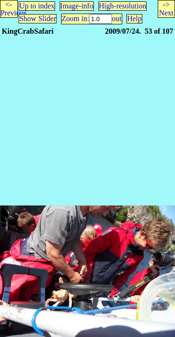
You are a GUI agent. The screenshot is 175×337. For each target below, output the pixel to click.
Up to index (37, 6)
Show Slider (37, 18)
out (116, 18)
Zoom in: (75, 18)
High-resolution (122, 6)
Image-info (76, 6)
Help (134, 18)
